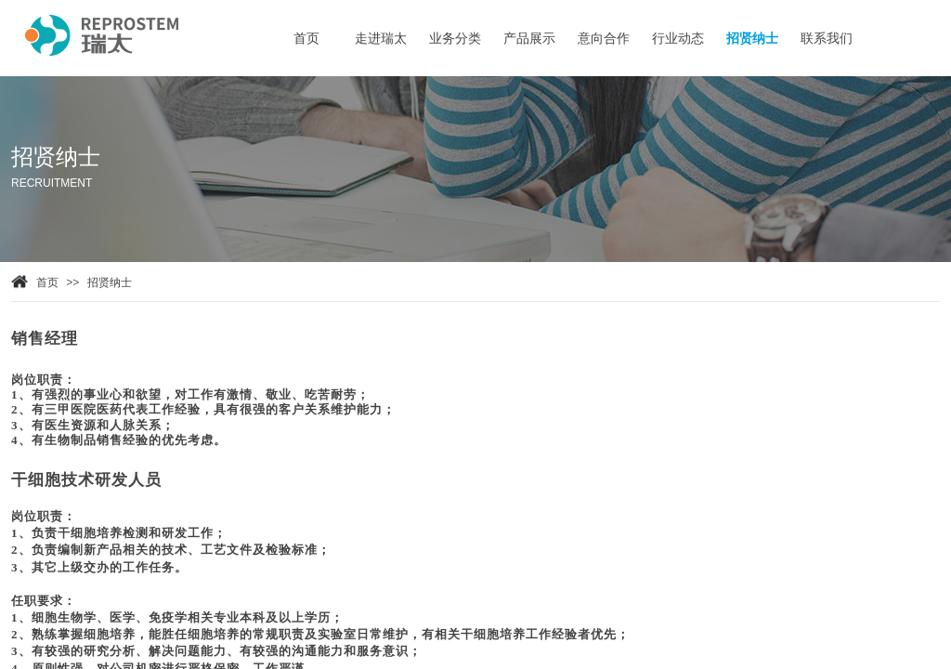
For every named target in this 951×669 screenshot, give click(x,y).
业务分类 (455, 39)
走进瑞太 (381, 39)
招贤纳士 (109, 282)
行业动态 (678, 39)
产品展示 (529, 39)
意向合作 (604, 39)
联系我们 (827, 39)
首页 (47, 282)
